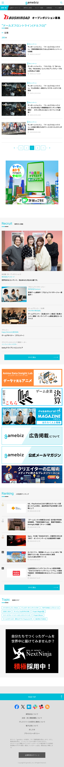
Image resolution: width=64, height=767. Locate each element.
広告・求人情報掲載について (32, 718)
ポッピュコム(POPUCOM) (21, 611)
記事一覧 (3, 8)
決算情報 (49, 8)
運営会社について (32, 714)
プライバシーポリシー (32, 733)
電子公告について (32, 726)
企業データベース (15, 8)
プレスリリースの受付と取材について (32, 722)
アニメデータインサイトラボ (30, 608)
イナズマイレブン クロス (10, 608)
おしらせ (32, 729)
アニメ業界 (58, 8)
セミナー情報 (39, 8)
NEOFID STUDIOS (40, 619)
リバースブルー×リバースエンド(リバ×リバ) (16, 615)
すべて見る (32, 357)
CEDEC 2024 (7, 611)
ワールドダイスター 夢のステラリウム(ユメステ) (17, 619)
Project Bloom (38, 615)
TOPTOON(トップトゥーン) (50, 608)
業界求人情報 (28, 8)
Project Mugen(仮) (38, 611)
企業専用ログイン (32, 755)
